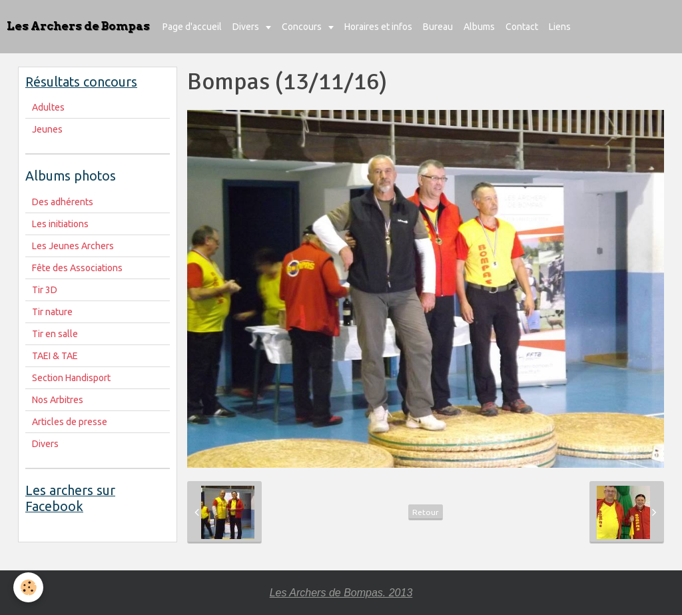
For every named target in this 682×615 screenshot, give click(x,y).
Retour (425, 512)
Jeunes (47, 129)
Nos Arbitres (57, 399)
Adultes (48, 107)
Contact (522, 26)
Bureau (438, 26)
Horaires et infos (378, 26)
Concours (303, 26)
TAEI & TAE (55, 355)
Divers (246, 26)
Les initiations (60, 224)
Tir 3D (44, 290)
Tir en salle (55, 333)
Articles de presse (69, 421)
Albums (479, 26)
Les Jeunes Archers (73, 246)
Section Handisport (71, 377)
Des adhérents (62, 202)
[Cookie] (28, 587)
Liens (560, 26)
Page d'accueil (192, 26)
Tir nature (52, 312)
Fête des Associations (77, 268)
